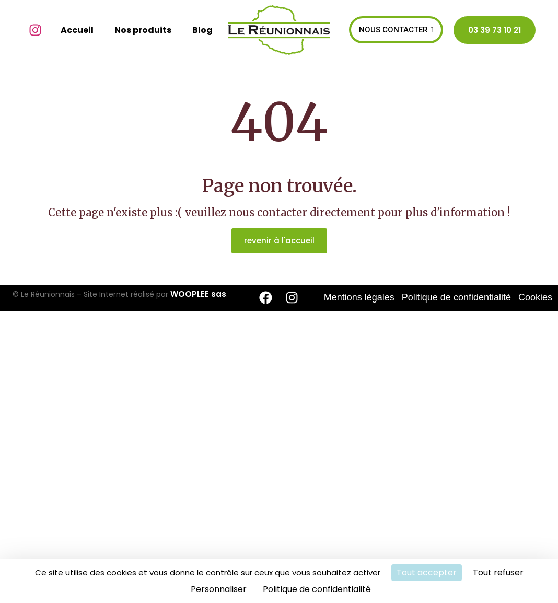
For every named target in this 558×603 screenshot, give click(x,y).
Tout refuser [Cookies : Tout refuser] (498, 572)
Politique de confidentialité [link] (317, 589)
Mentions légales (359, 297)
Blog (202, 30)
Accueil (77, 30)
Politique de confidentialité (456, 297)
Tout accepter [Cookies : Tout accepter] (427, 572)
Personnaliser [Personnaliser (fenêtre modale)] (219, 589)
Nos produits (142, 30)
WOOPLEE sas (198, 293)
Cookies (535, 297)
